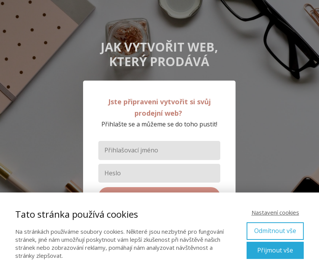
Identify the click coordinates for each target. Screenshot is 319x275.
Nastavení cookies (275, 212)
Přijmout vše (275, 250)
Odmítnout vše (275, 230)
